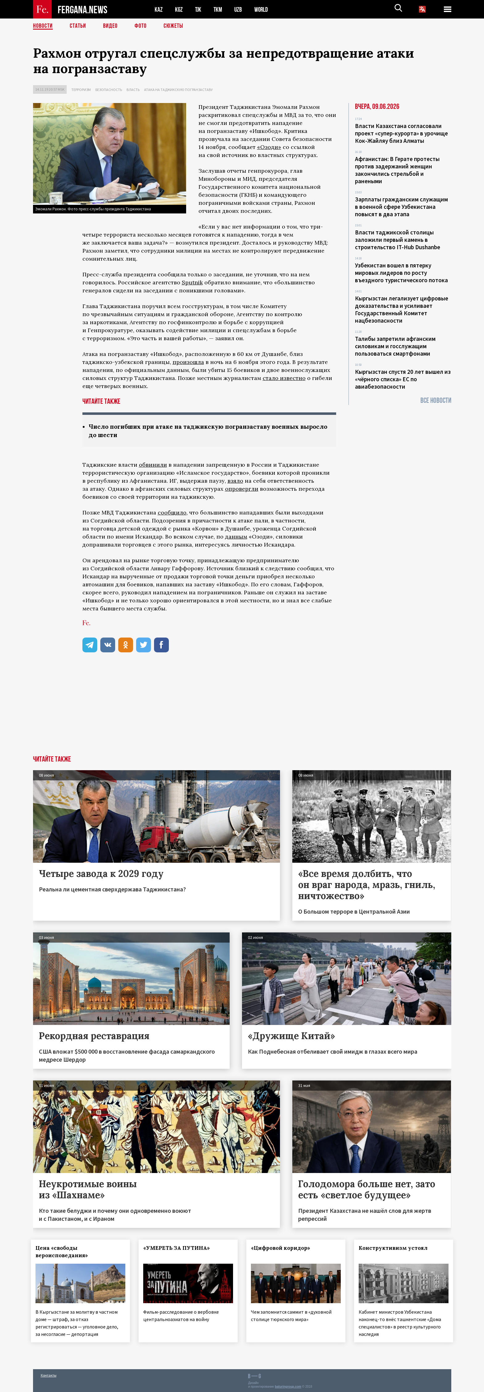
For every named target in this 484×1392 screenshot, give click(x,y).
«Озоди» (269, 147)
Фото (141, 26)
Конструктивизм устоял (395, 1248)
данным (236, 536)
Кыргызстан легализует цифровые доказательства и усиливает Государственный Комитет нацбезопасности (401, 309)
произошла (188, 362)
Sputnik (192, 282)
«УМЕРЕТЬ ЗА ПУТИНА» (178, 1248)
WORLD (263, 9)
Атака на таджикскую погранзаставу (178, 89)
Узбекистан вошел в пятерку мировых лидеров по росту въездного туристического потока (401, 273)
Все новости (435, 400)
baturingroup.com (288, 1385)
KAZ (159, 9)
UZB (240, 9)
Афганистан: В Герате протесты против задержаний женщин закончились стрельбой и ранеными (397, 170)
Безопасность (108, 89)
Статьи (78, 26)
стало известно (284, 378)
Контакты (48, 1374)
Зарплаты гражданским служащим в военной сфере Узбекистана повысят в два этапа (401, 207)
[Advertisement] (242, 709)
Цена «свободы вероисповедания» (64, 1252)
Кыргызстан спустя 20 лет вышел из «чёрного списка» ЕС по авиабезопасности (403, 379)
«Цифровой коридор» (282, 1248)
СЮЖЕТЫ (173, 26)
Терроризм (81, 89)
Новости (43, 26)
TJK (198, 9)
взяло (235, 480)
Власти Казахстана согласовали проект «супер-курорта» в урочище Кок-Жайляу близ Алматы (401, 133)
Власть (133, 89)
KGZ (179, 9)
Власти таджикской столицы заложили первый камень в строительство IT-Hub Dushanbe (397, 240)
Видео (110, 26)
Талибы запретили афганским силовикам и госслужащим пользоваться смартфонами (395, 346)
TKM (219, 9)
